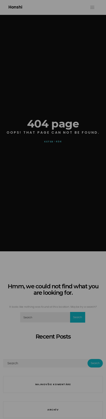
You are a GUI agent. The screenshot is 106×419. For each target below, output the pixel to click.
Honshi (15, 7)
